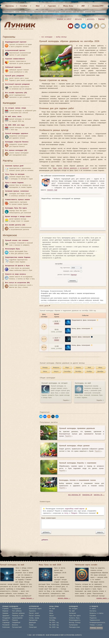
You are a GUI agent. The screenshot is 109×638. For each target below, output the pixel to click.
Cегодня (23, 6)
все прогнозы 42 (74, 495)
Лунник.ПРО (97, 6)
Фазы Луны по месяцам (14, 174)
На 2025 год (54, 627)
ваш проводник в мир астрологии (18, 29)
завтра (17, 108)
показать (72, 280)
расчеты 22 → (99, 495)
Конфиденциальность (97, 622)
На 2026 (8, 125)
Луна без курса (75, 615)
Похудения (6, 618)
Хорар (31, 625)
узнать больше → (27, 598)
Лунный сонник (11, 240)
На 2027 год (54, 622)
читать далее (44, 306)
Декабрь (100, 371)
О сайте (93, 608)
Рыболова (6, 627)
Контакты (93, 611)
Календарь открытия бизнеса (16, 142)
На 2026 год (54, 625)
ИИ (83, 6)
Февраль (56, 367)
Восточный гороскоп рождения (17, 84)
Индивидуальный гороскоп (15, 42)
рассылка (78, 19)
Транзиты (32, 611)
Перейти (66, 400)
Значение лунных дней (14, 166)
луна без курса (78, 11)
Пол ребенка (17, 611)
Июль (45, 371)
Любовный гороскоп (13, 67)
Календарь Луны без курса (16, 208)
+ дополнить (89, 19)
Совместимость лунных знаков (17, 199)
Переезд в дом (17, 615)
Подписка (93, 618)
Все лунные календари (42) (16, 150)
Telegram (74, 513)
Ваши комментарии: (72, 523)
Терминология (95, 620)
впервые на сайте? (64, 19)
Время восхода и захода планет (18, 216)
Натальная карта (35, 608)
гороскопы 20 (87, 495)
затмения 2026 (90, 11)
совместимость (9, 11)
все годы (21, 125)
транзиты (29, 11)
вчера (24, 108)
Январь (45, 367)
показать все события (71, 271)
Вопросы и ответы (96, 613)
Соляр (31, 618)
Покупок (15, 620)
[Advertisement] (19, 307)
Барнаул (101, 19)
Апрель (78, 367)
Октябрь (78, 371)
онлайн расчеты (66, 11)
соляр (17, 11)
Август (56, 371)
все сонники (23, 240)
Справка (93, 615)
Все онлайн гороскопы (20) (16, 93)
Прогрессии (33, 620)
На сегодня (9, 108)
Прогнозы (9, 6)
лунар (23, 11)
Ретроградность (74, 620)
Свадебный (16, 622)
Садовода (5, 622)
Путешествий (17, 627)
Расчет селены (34, 615)
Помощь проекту (96, 628)
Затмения (72, 613)
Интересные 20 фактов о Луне (17, 266)
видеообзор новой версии (74, 509)
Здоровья (5, 615)
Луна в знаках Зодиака (14, 182)
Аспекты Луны (74, 618)
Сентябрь (67, 371)
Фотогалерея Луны (12, 249)
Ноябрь (89, 371)
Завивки (5, 613)
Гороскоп (52, 6)
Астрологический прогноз (15, 50)
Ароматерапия (17, 618)
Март (67, 367)
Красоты (5, 620)
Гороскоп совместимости (15, 59)
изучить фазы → (64, 598)
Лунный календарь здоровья (16, 133)
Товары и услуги (96, 625)
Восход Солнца (74, 622)
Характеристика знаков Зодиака (17, 257)
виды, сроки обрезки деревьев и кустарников (70, 168)
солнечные (24, 191)
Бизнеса (15, 625)
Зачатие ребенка (18, 613)
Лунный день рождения (14, 76)
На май (8, 116)
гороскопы (37, 11)
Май (38, 6)
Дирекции (32, 622)
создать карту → (102, 598)
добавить (46, 532)
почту (66, 513)
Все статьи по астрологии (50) (17, 282)
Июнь (100, 367)
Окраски (5, 611)
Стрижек (5, 608)
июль (19, 116)
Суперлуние (73, 625)
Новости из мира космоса (15, 274)
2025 (14, 125)
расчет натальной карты (50, 11)
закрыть (100, 532)
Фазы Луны (68, 6)
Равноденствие (74, 627)
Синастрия (33, 627)
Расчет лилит (34, 613)
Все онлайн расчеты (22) (15, 225)
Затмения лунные (12, 191)
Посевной (5, 625)
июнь (14, 116)
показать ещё (52, 190)
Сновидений (16, 608)
